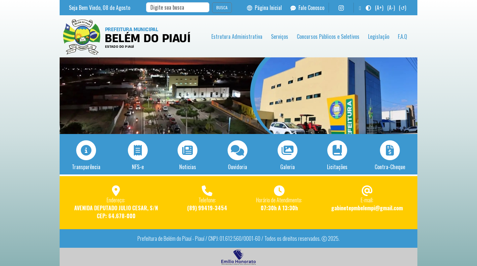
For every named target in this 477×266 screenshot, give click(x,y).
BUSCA (222, 7)
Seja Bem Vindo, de (99, 8)
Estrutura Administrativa (236, 36)
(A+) (379, 8)
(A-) (391, 8)
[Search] (177, 7)
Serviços (279, 36)
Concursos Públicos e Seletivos (328, 36)
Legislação (378, 36)
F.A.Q (402, 36)
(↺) (402, 8)
